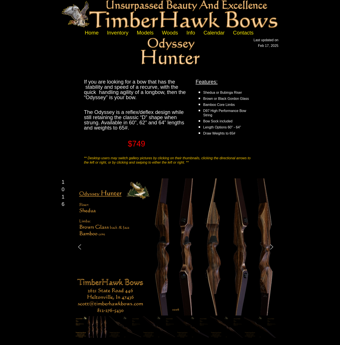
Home (92, 33)
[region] (176, 258)
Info (190, 33)
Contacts (243, 33)
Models (145, 33)
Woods (170, 33)
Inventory (117, 33)
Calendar (213, 33)
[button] (79, 246)
